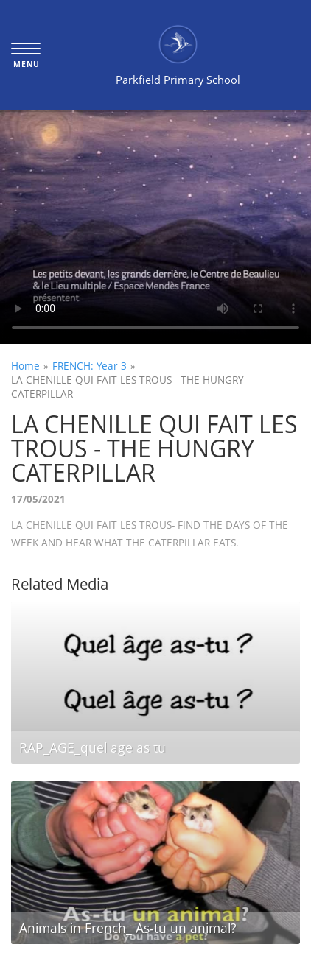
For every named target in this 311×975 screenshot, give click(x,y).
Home (25, 366)
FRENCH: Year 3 (89, 366)
